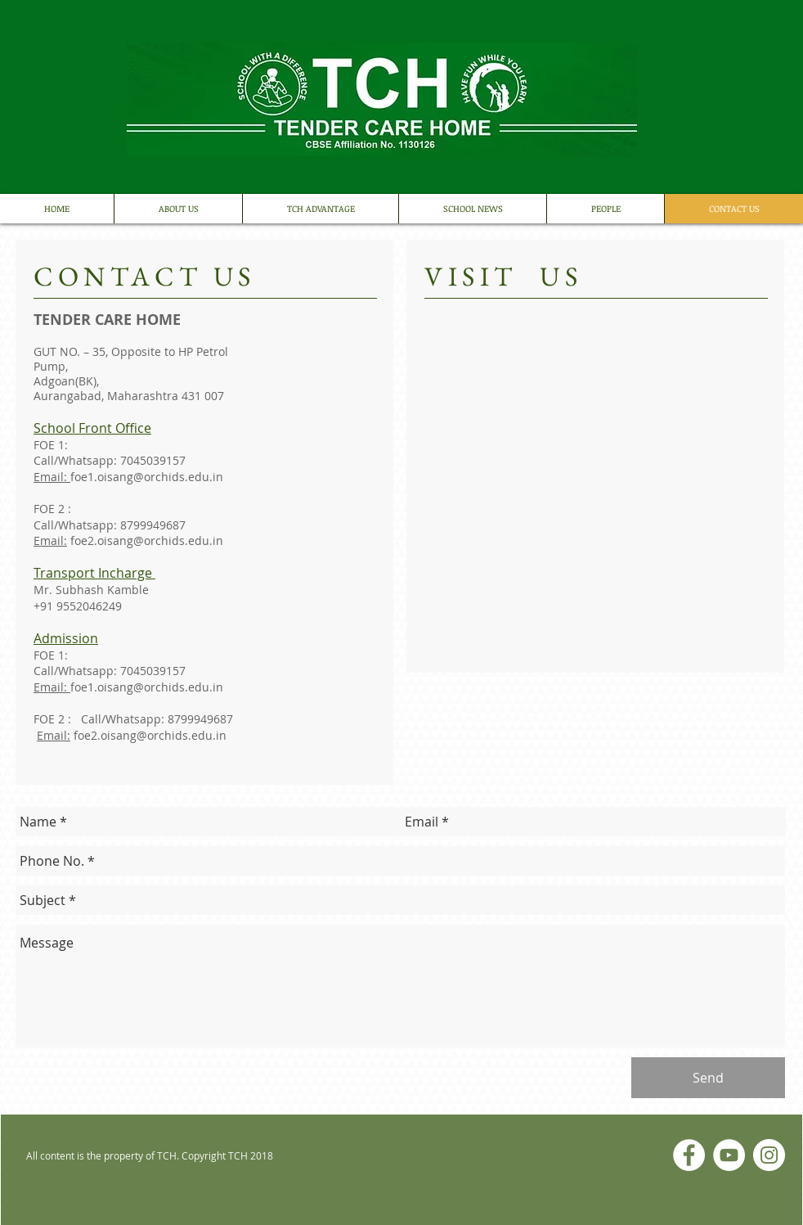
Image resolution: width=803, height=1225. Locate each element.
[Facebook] (689, 1155)
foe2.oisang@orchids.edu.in (146, 540)
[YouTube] (729, 1155)
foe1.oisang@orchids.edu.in (146, 476)
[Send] (708, 1077)
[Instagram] (769, 1155)
